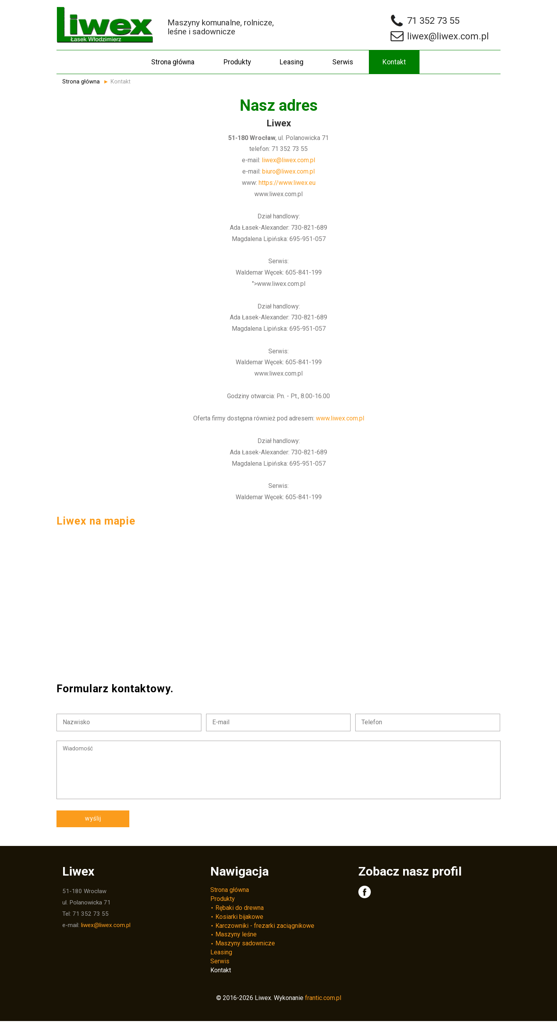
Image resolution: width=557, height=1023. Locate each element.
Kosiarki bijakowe (239, 918)
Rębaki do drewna (239, 909)
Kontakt (394, 62)
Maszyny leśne (236, 936)
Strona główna (172, 62)
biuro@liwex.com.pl (288, 171)
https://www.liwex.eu (287, 182)
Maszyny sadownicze (245, 945)
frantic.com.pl (323, 999)
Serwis (342, 62)
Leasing (291, 62)
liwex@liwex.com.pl (288, 160)
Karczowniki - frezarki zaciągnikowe (264, 927)
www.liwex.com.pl (340, 418)
